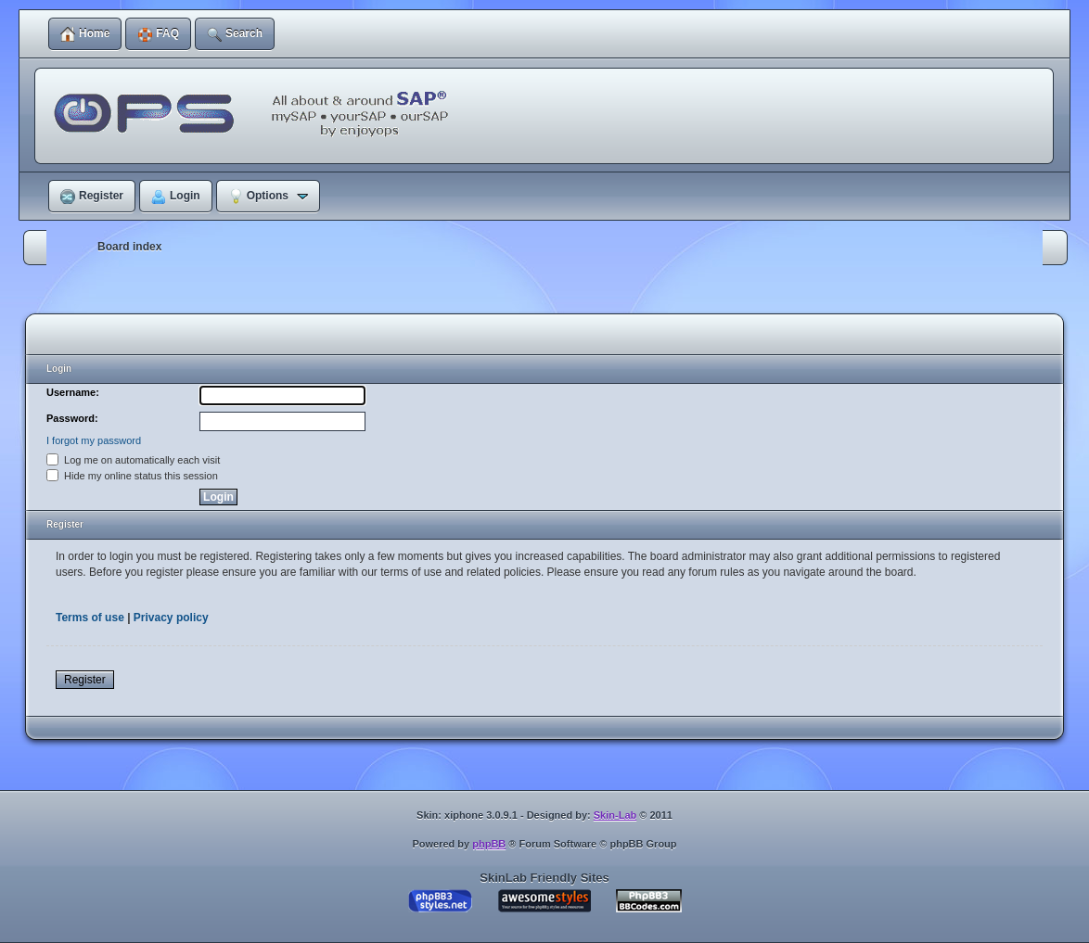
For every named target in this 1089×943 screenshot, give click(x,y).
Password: (72, 418)
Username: (72, 392)
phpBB (489, 843)
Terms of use (90, 617)
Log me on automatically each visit (133, 459)
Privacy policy (171, 617)
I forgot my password (93, 440)
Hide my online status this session (132, 475)
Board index (129, 246)
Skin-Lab (615, 815)
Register (85, 679)
